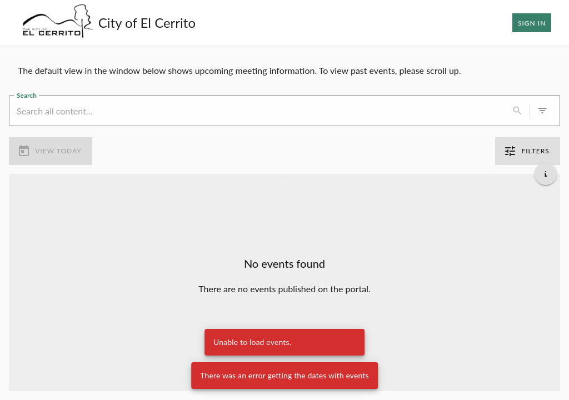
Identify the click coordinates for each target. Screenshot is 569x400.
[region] (284, 70)
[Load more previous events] (284, 182)
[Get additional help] (546, 174)
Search (27, 95)
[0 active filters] (542, 111)
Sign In (531, 22)
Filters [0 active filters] (527, 151)
